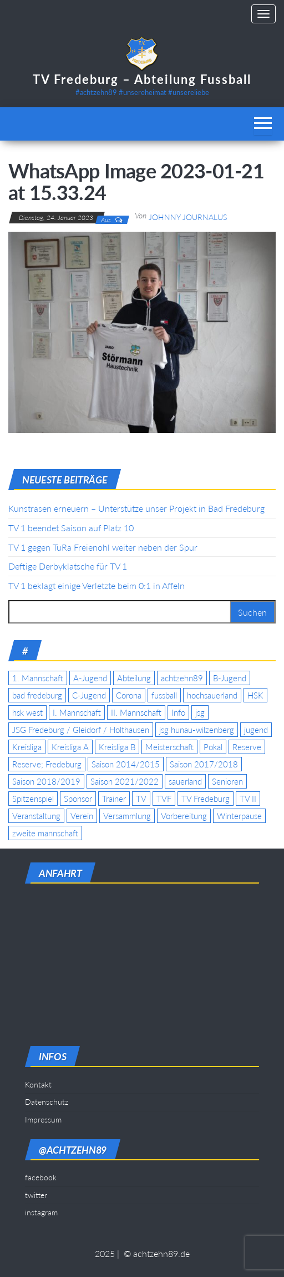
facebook (41, 1177)
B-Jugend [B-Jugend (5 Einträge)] (229, 678)
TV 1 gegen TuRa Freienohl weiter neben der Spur (102, 547)
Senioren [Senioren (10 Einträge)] (227, 781)
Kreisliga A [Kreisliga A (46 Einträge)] (70, 747)
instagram (41, 1212)
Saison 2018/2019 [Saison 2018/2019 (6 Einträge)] (46, 781)
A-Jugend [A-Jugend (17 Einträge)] (90, 678)
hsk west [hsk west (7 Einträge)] (27, 712)
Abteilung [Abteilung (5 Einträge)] (134, 678)
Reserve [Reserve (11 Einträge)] (246, 747)
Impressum (43, 1119)
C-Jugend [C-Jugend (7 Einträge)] (89, 695)
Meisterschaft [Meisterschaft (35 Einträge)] (169, 747)
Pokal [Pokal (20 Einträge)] (213, 747)
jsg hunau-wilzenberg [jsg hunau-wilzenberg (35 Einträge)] (196, 730)
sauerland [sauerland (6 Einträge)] (185, 781)
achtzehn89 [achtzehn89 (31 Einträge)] (182, 678)
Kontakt (38, 1084)
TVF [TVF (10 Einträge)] (163, 799)
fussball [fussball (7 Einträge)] (164, 695)
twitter (36, 1195)
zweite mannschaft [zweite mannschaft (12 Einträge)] (45, 833)
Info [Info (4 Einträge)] (178, 712)
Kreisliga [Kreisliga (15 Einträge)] (27, 747)
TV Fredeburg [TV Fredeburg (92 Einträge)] (205, 799)
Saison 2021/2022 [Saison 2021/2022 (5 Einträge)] (124, 781)
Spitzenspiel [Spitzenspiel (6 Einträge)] (33, 799)
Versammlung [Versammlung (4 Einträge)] (127, 816)
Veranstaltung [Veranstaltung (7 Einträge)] (36, 816)
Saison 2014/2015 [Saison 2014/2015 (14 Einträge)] (126, 764)
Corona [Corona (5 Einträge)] (128, 695)
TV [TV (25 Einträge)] (141, 799)
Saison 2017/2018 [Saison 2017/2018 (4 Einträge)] (204, 764)
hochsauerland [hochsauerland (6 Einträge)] (212, 695)
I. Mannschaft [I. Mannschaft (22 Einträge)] (77, 712)
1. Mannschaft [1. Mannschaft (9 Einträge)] (37, 678)
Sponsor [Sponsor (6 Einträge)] (78, 799)
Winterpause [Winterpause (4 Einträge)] (239, 816)
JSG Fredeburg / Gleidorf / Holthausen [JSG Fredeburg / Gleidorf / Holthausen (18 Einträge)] (80, 730)
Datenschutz (46, 1101)
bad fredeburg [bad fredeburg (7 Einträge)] (37, 695)
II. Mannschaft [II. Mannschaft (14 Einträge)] (136, 712)
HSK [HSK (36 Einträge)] (255, 695)
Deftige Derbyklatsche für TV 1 (67, 566)
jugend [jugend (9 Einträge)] (256, 730)
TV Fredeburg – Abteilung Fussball (142, 79)
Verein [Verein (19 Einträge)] (81, 816)
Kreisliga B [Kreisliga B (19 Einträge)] (117, 747)
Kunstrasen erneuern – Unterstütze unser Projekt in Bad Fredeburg (136, 508)
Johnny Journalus (188, 217)
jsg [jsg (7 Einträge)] (200, 712)
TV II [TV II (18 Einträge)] (248, 799)
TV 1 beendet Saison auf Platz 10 (71, 527)
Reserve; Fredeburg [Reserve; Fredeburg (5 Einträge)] (47, 764)
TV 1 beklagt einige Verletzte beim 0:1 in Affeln (96, 585)
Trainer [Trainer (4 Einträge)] (114, 799)
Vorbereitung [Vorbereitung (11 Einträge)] (184, 816)
